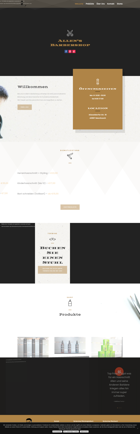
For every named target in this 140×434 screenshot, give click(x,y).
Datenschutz (84, 431)
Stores (119, 4)
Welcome (79, 4)
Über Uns (100, 4)
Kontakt (110, 4)
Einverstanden (57, 431)
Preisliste (90, 4)
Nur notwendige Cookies (71, 431)
